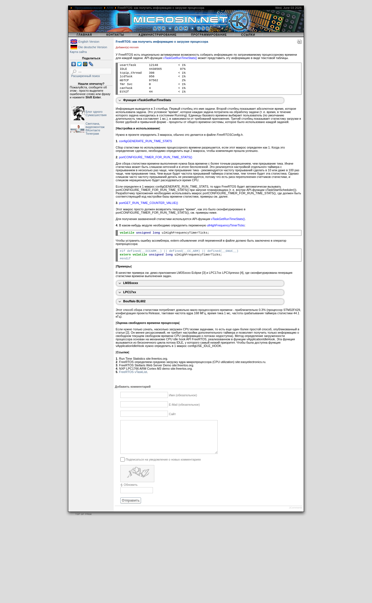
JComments (295, 514)
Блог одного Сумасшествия (95, 113)
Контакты (115, 34)
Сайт (172, 414)
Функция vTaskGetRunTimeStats (147, 100)
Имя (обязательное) (183, 395)
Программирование (88, 7)
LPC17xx (129, 292)
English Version (88, 41)
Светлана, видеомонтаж (95, 125)
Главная (84, 34)
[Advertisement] (166, 564)
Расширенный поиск (85, 76)
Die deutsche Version (92, 47)
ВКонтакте (92, 130)
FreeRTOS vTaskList (133, 372)
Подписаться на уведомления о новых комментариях (163, 466)
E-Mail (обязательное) (184, 404)
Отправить (130, 507)
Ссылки (248, 34)
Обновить (130, 491)
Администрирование (158, 34)
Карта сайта (78, 51)
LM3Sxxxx (130, 283)
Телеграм (92, 133)
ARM (110, 7)
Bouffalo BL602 (134, 301)
